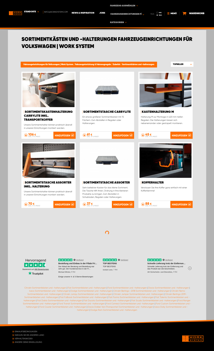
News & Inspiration (86, 4)
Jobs (106, 4)
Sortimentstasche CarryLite (107, 111)
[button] (182, 64)
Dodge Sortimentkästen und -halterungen (91, 292)
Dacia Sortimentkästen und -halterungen (168, 289)
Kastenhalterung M (158, 111)
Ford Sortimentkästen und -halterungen (127, 289)
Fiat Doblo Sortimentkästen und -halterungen (59, 302)
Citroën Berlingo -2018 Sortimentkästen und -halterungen (142, 292)
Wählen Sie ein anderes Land (29, 335)
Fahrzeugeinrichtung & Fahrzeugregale (93, 65)
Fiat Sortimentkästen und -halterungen (87, 289)
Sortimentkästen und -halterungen (138, 65)
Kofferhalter (153, 182)
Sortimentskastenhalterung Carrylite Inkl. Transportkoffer (48, 115)
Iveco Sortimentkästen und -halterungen (49, 292)
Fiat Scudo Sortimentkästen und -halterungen (154, 302)
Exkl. (161, 6)
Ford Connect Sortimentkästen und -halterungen (130, 305)
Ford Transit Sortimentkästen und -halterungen (81, 305)
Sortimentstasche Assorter (106, 182)
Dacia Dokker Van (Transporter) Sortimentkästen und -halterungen (120, 308)
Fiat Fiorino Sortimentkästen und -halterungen (131, 298)
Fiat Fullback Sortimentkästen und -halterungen (83, 298)
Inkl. (161, 4)
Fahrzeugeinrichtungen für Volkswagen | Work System (49, 65)
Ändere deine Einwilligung (28, 342)
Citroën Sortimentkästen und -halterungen (45, 289)
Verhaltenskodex (24, 338)
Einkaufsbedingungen (26, 331)
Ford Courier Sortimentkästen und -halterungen (63, 308)
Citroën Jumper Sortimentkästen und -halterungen (138, 295)
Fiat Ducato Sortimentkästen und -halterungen (107, 302)
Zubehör (117, 65)
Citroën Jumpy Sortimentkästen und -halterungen (87, 295)
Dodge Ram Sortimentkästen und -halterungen (114, 311)
